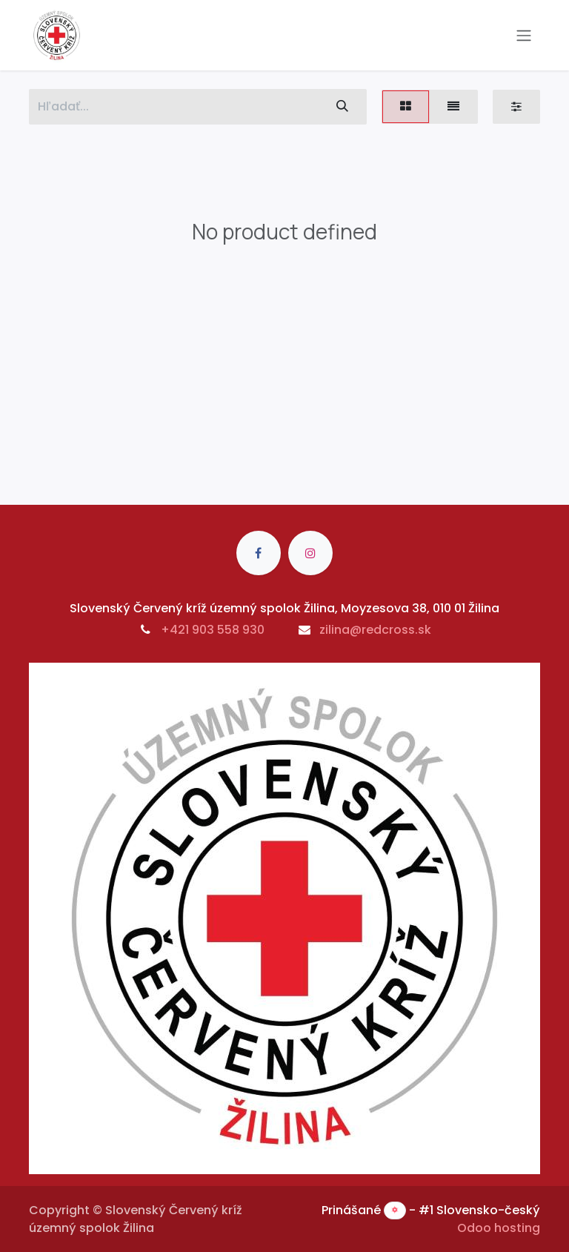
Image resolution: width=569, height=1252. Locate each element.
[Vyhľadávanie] (342, 107)
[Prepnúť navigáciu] (524, 35)
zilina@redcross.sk (375, 629)
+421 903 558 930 (212, 629)
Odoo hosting (498, 1227)
